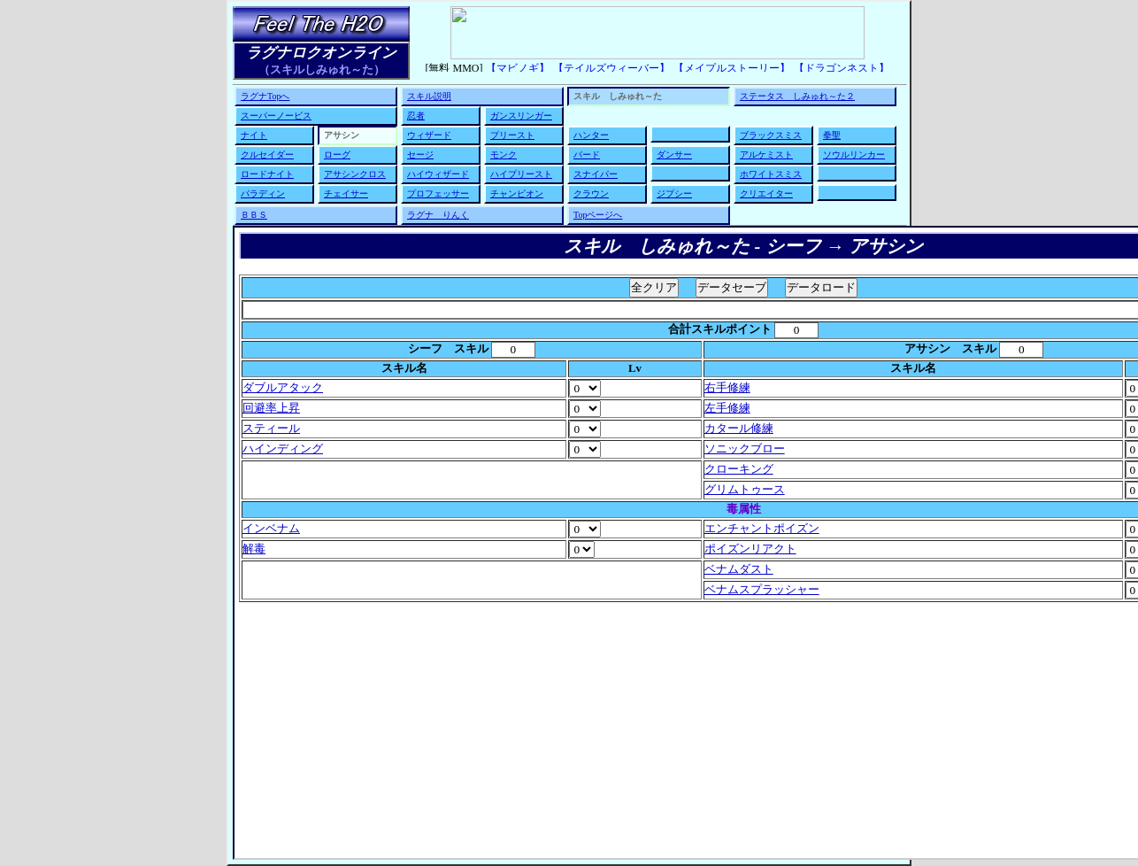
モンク (503, 154)
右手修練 (727, 388)
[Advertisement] (743, 728)
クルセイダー (267, 154)
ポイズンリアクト (750, 549)
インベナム (271, 528)
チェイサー (346, 193)
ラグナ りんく (438, 215)
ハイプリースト (521, 174)
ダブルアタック (282, 388)
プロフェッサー (438, 193)
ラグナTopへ (265, 96)
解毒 (253, 549)
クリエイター (766, 193)
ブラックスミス (771, 135)
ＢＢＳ (254, 215)
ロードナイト (267, 174)
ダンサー (674, 154)
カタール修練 (738, 428)
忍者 (416, 115)
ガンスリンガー (521, 115)
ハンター (591, 135)
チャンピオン (516, 193)
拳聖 (832, 135)
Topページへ (597, 215)
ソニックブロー (744, 449)
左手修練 (727, 408)
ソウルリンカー (854, 154)
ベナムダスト (738, 569)
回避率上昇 (271, 408)
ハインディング (282, 449)
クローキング (738, 469)
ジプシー (674, 193)
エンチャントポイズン (761, 528)
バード (586, 154)
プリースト (512, 135)
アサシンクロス (355, 174)
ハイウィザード (438, 174)
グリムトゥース (744, 489)
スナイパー (595, 174)
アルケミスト (766, 154)
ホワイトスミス (771, 174)
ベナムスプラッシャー (761, 590)
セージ (420, 154)
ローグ (337, 154)
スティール (271, 428)
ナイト (254, 135)
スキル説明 (429, 96)
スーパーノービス (276, 115)
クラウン (591, 193)
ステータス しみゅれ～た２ (797, 96)
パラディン (263, 193)
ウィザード (429, 135)
